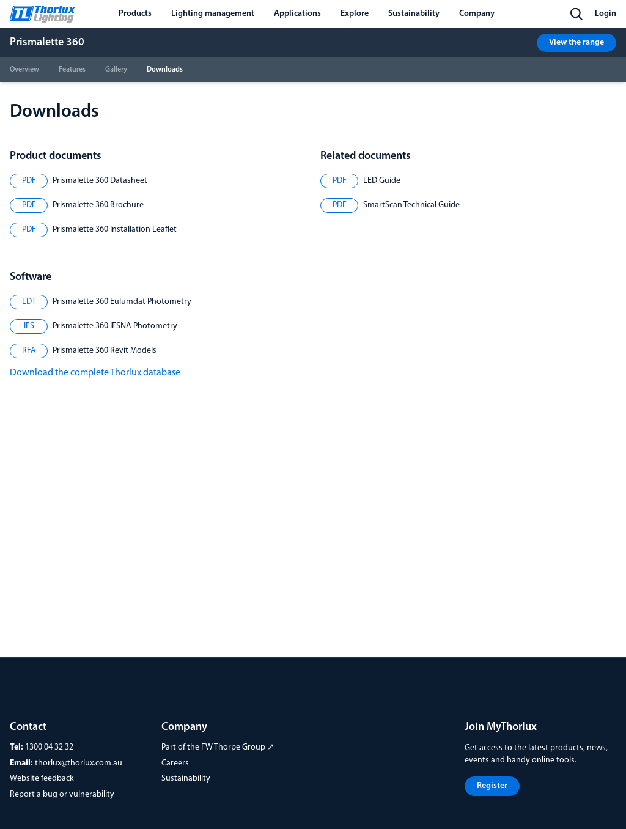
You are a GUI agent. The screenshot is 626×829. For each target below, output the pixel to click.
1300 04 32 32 (49, 747)
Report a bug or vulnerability (62, 794)
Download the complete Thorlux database (95, 373)
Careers (175, 763)
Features (72, 69)
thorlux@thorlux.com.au (78, 763)
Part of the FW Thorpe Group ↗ (217, 747)
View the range (576, 42)
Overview (24, 69)
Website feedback (42, 778)
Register (492, 785)
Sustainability (185, 778)
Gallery (116, 69)
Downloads (165, 69)
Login (605, 13)
